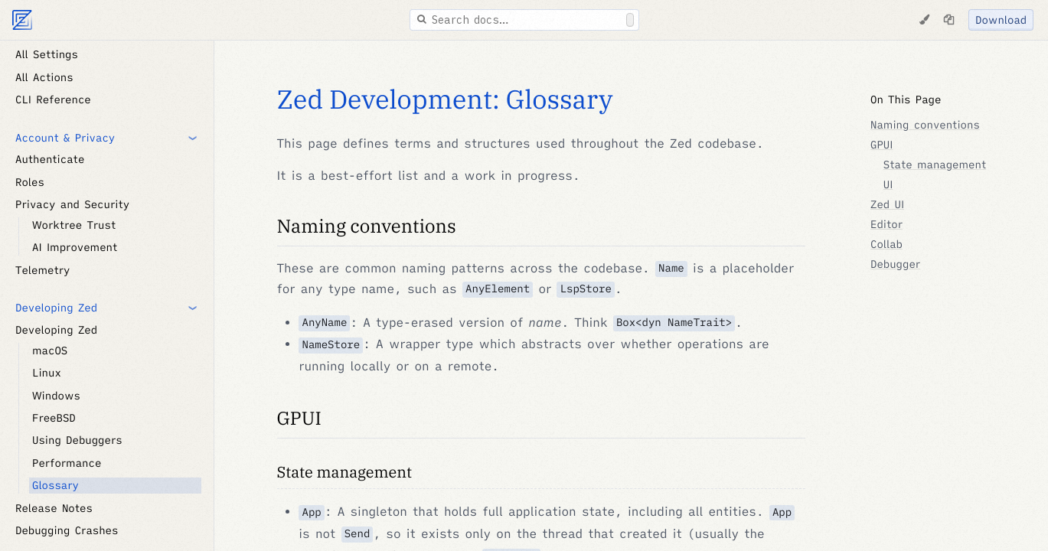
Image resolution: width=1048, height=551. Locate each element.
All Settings (46, 54)
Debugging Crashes (66, 530)
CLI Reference (53, 99)
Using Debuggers (77, 440)
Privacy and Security (72, 204)
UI (888, 184)
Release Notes (54, 508)
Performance (66, 463)
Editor (886, 224)
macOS (49, 350)
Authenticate (49, 159)
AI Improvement (74, 247)
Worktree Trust (74, 225)
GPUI (299, 418)
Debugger (895, 264)
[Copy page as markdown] (948, 20)
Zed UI (887, 204)
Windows (56, 396)
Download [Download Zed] (1001, 20)
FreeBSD (54, 418)
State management (345, 471)
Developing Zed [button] (56, 308)
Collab (886, 244)
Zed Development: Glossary (445, 99)
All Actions (44, 77)
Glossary (55, 485)
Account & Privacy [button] (65, 138)
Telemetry (42, 270)
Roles (29, 182)
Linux (46, 373)
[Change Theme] (924, 20)
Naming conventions (366, 226)
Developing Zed (56, 330)
